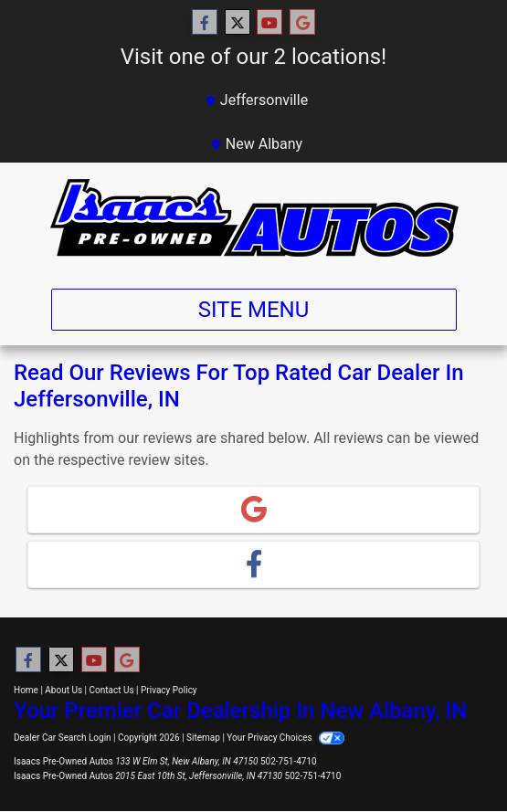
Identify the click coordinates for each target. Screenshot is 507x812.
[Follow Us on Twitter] (237, 23)
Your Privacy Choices (285, 738)
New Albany (257, 144)
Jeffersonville (257, 100)
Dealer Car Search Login (62, 738)
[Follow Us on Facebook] (204, 23)
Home (26, 690)
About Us (63, 690)
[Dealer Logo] (253, 218)
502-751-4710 (288, 761)
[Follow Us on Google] (302, 23)
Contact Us (112, 690)
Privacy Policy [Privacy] (169, 690)
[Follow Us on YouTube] (269, 23)
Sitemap (203, 738)
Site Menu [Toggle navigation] (254, 309)
